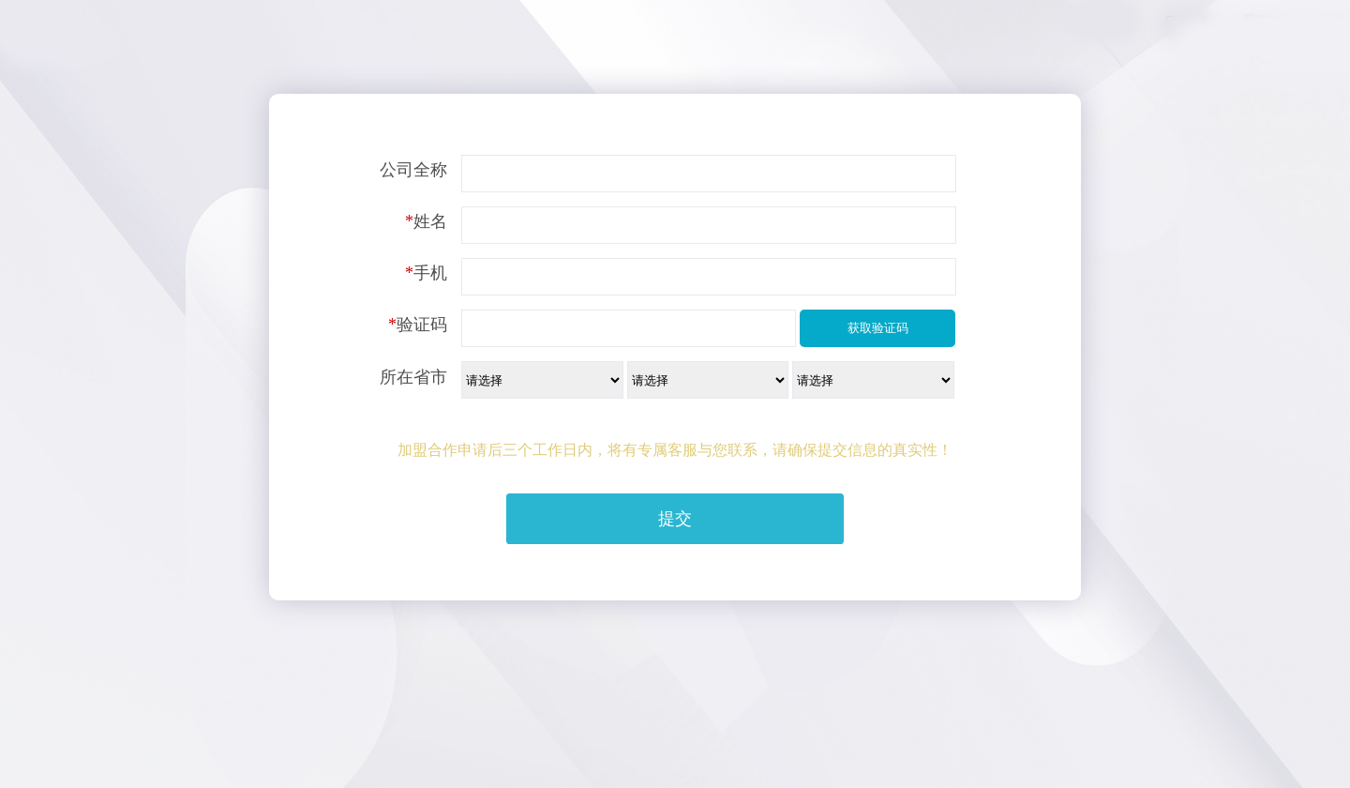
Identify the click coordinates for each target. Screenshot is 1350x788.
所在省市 (413, 377)
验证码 (417, 324)
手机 (426, 273)
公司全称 (413, 169)
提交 (675, 518)
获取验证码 (878, 328)
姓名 (426, 221)
